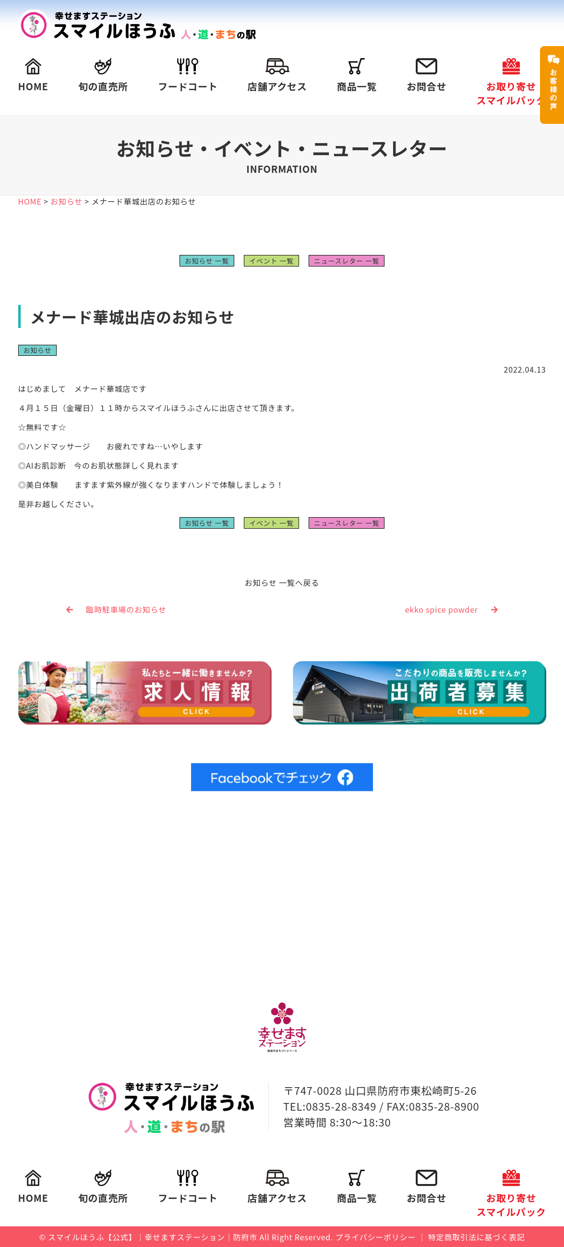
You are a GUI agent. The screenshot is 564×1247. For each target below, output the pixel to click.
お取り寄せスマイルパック (511, 82)
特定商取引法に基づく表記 (476, 1236)
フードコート (188, 75)
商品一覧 (357, 75)
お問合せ (426, 75)
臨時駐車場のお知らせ (116, 609)
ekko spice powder (451, 609)
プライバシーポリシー (376, 1236)
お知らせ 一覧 (207, 261)
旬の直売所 (103, 75)
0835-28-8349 (341, 1105)
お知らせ (38, 350)
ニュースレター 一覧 (346, 261)
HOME (33, 75)
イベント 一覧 (271, 261)
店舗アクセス (277, 75)
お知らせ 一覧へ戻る (282, 582)
